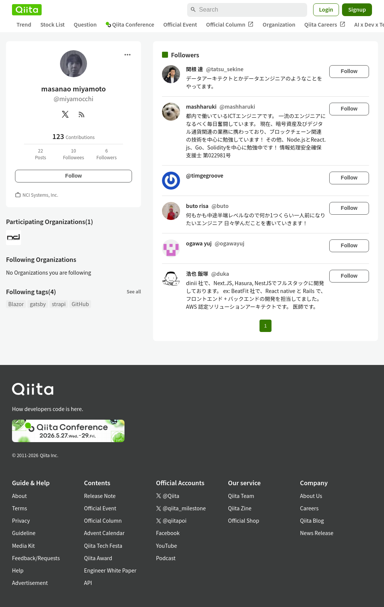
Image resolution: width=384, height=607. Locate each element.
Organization (278, 24)
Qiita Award (98, 558)
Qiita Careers (324, 24)
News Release (316, 533)
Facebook (168, 533)
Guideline (24, 533)
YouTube (166, 545)
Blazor (16, 304)
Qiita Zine (240, 508)
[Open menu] (127, 54)
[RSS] (82, 114)
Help (18, 570)
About (19, 495)
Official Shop (243, 520)
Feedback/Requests (36, 558)
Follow (73, 176)
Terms (19, 508)
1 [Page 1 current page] (265, 326)
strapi (59, 304)
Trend (23, 24)
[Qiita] (27, 9)
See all (134, 291)
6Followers (106, 153)
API (88, 582)
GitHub (80, 304)
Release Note (100, 495)
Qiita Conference (130, 24)
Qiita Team (241, 495)
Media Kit (23, 545)
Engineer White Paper (110, 570)
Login (326, 9)
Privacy (21, 520)
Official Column (230, 24)
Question (85, 24)
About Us (311, 495)
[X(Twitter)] (65, 114)
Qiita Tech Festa (103, 545)
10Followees (73, 153)
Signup (357, 9)
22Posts (40, 153)
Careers (309, 508)
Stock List (52, 24)
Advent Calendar (104, 533)
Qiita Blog (312, 520)
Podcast (166, 558)
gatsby (38, 304)
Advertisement (30, 582)
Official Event (180, 24)
